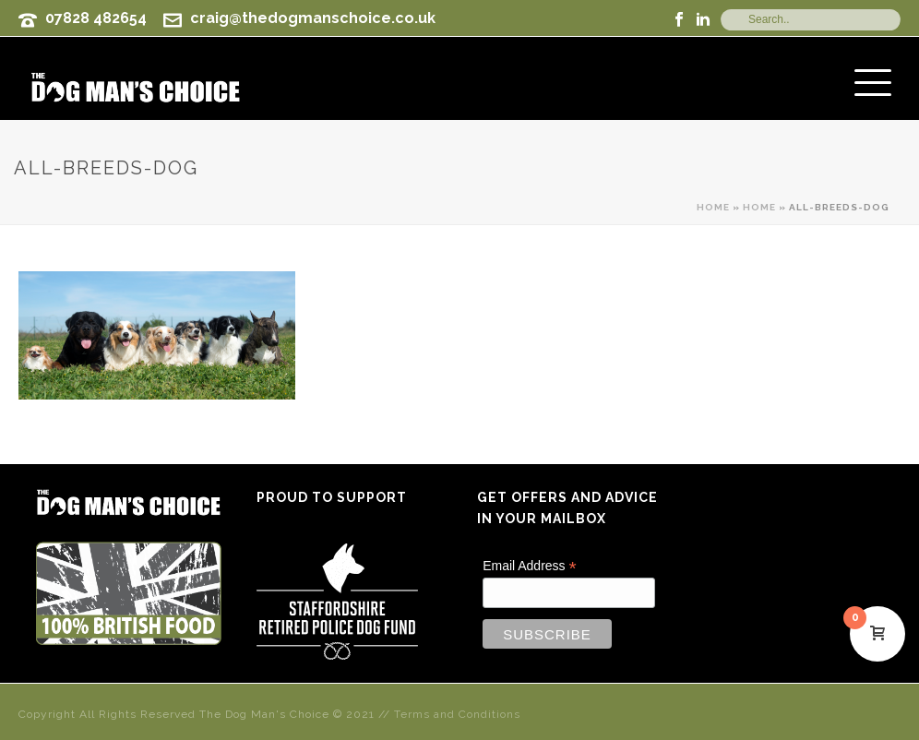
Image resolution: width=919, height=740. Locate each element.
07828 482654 (96, 18)
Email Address (530, 566)
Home (713, 207)
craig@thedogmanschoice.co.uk (313, 18)
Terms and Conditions (457, 714)
